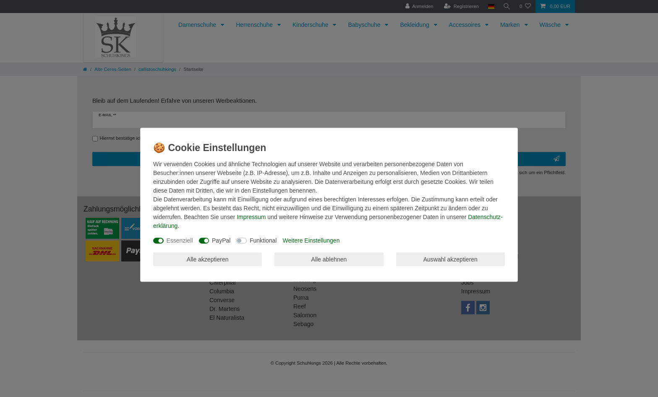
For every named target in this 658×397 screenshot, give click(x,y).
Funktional (263, 240)
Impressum (251, 217)
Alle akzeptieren (208, 259)
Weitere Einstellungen (310, 240)
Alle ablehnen (329, 259)
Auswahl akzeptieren (450, 259)
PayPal (221, 240)
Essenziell (180, 240)
